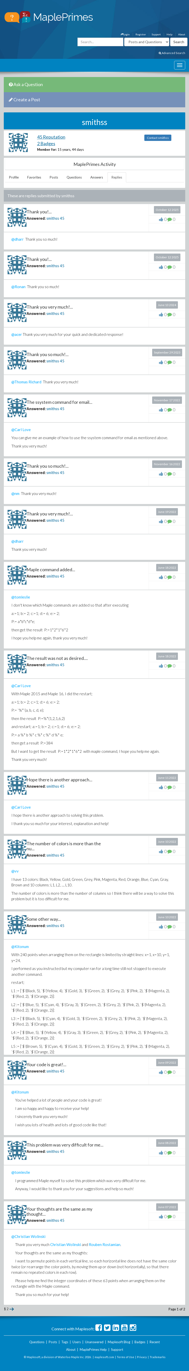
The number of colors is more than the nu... (63, 846)
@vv (15, 871)
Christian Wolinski (65, 1244)
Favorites (34, 177)
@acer (16, 334)
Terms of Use (125, 1357)
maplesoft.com (104, 1357)
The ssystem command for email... (59, 402)
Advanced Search (172, 53)
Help (169, 34)
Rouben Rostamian (104, 1244)
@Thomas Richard (26, 382)
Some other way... (43, 919)
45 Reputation (51, 137)
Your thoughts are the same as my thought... (59, 1211)
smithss (52, 218)
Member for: (47, 149)
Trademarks (158, 1357)
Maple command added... (50, 569)
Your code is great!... (46, 1064)
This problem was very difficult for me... (64, 1145)
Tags (64, 1342)
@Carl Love (21, 429)
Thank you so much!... (47, 354)
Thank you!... (39, 211)
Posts (54, 177)
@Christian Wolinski (28, 1236)
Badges (139, 1342)
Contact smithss (158, 138)
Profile (14, 177)
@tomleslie (20, 597)
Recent (155, 1342)
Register (141, 34)
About (181, 34)
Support (156, 34)
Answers (96, 177)
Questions (74, 177)
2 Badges (46, 143)
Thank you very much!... (49, 307)
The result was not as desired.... (57, 658)
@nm (15, 493)
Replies (117, 177)
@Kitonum (20, 946)
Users (76, 1342)
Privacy (142, 1357)
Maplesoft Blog (119, 1342)
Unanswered (94, 1342)
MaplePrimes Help (93, 1350)
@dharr (17, 541)
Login (125, 34)
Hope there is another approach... (59, 779)
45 (62, 218)
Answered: (36, 218)
